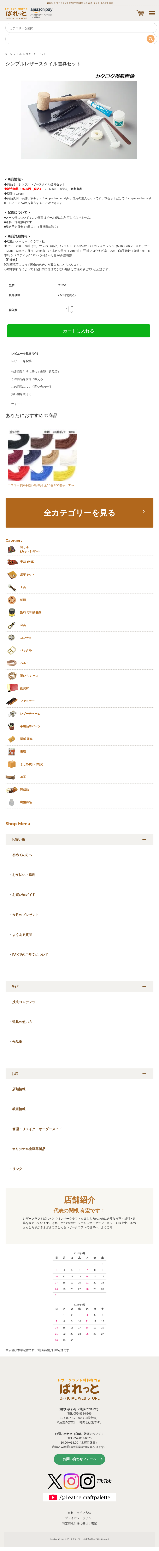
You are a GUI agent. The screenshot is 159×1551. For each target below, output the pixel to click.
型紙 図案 (26, 739)
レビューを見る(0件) (24, 353)
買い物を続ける (21, 394)
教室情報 (18, 1109)
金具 (23, 625)
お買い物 (18, 839)
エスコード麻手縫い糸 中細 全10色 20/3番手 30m (41, 485)
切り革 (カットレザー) (30, 549)
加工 (23, 777)
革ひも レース (29, 676)
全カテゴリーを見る (79, 512)
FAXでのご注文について (30, 954)
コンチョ (26, 638)
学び (15, 986)
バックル (26, 650)
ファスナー (27, 701)
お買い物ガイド (23, 895)
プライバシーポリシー (79, 1518)
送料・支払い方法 (79, 1513)
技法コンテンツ (23, 1002)
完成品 (24, 789)
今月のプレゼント (25, 915)
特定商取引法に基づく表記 (79, 1523)
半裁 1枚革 (27, 562)
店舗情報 (18, 1089)
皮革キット (27, 574)
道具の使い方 (22, 1022)
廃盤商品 (26, 802)
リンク (17, 1169)
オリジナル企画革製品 (28, 1149)
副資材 (24, 688)
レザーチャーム (30, 713)
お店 (15, 1073)
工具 (19, 54)
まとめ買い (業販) (31, 764)
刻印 (23, 600)
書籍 (23, 751)
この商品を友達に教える (27, 379)
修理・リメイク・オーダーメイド (37, 1129)
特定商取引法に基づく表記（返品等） (35, 371)
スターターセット (36, 54)
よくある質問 (22, 935)
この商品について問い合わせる (31, 386)
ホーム (8, 54)
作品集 (17, 1042)
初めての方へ (22, 855)
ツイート (17, 404)
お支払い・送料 (23, 875)
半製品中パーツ (30, 726)
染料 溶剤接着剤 (30, 612)
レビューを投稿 (21, 361)
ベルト (24, 663)
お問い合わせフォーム (79, 1459)
